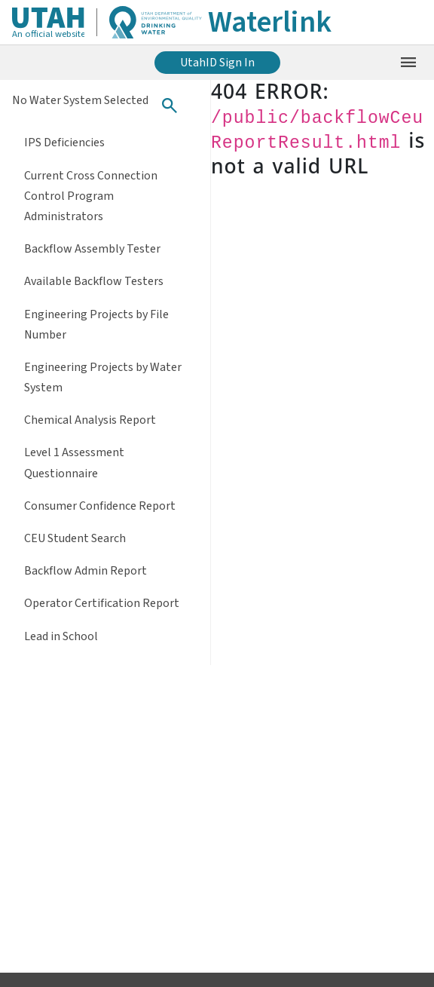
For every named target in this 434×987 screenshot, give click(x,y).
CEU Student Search (75, 538)
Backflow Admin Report (85, 570)
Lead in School (61, 636)
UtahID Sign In (217, 62)
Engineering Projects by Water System (103, 377)
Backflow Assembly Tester (92, 249)
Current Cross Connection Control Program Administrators (90, 196)
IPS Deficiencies (64, 142)
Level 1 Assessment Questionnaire (74, 462)
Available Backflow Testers (94, 281)
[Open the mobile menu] (408, 62)
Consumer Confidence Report (100, 506)
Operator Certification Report (101, 603)
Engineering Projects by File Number (96, 324)
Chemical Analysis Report (90, 420)
